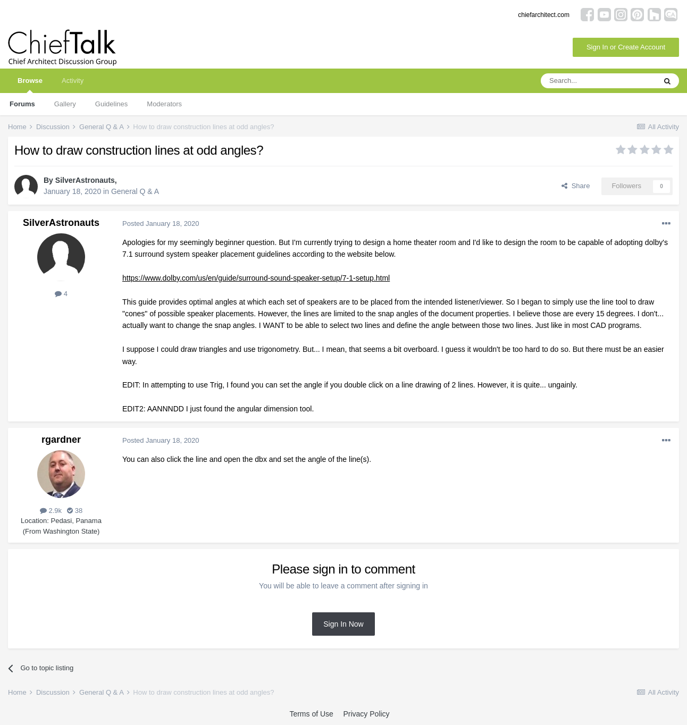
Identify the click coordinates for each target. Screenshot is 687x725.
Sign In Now (343, 624)
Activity (72, 81)
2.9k (51, 511)
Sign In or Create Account (626, 47)
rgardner (61, 439)
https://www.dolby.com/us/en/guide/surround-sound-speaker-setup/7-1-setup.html (256, 278)
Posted (160, 223)
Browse (30, 85)
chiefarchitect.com (543, 15)
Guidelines (111, 104)
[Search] (598, 80)
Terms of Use (311, 714)
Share (576, 186)
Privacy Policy (366, 714)
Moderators (164, 104)
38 (74, 511)
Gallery (65, 104)
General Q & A (135, 191)
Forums (22, 104)
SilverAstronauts (85, 180)
